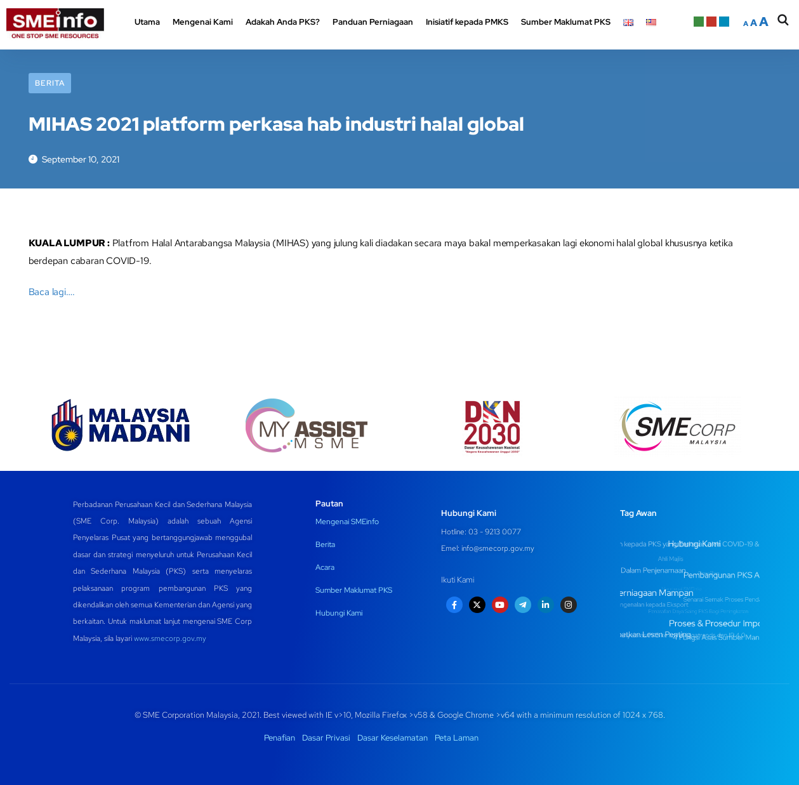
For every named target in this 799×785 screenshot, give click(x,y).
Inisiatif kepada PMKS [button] (467, 21)
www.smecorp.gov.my (170, 638)
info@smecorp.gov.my (497, 548)
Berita (50, 83)
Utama (147, 21)
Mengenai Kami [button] (203, 21)
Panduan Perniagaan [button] (373, 21)
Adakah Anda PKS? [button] (283, 21)
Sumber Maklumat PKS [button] (566, 21)
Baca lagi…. (52, 292)
